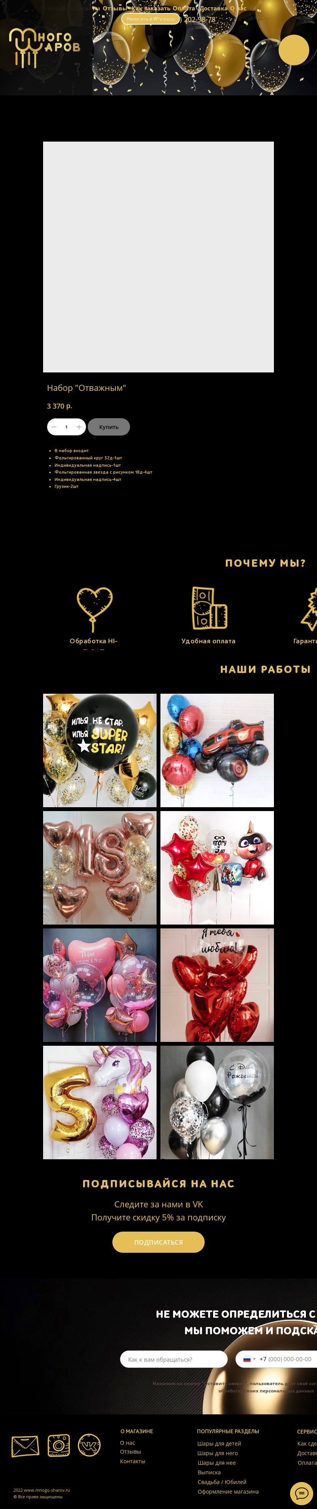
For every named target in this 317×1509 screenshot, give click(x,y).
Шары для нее (217, 1462)
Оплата (184, 8)
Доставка (214, 8)
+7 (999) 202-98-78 (185, 19)
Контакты (132, 1461)
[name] (174, 1359)
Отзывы (115, 8)
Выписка (209, 1472)
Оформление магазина (228, 1491)
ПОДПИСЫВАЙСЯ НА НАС (158, 1184)
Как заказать (151, 8)
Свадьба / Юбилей (222, 1482)
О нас (238, 8)
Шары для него (217, 1453)
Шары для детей (219, 1443)
